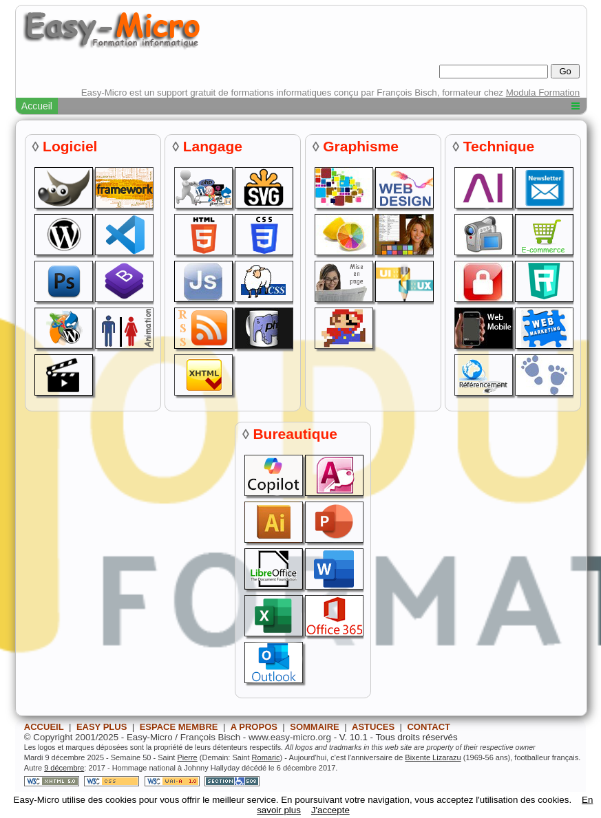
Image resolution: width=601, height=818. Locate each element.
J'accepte (330, 810)
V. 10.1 (353, 737)
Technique (498, 146)
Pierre (187, 757)
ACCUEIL (44, 727)
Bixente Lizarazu (433, 757)
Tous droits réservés (416, 737)
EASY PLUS (101, 727)
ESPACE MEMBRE (179, 727)
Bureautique (295, 434)
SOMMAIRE (314, 727)
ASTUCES (373, 727)
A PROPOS (254, 727)
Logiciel (70, 146)
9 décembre (64, 768)
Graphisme (361, 146)
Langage (212, 146)
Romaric (266, 757)
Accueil (36, 105)
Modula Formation (543, 92)
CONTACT (428, 727)
